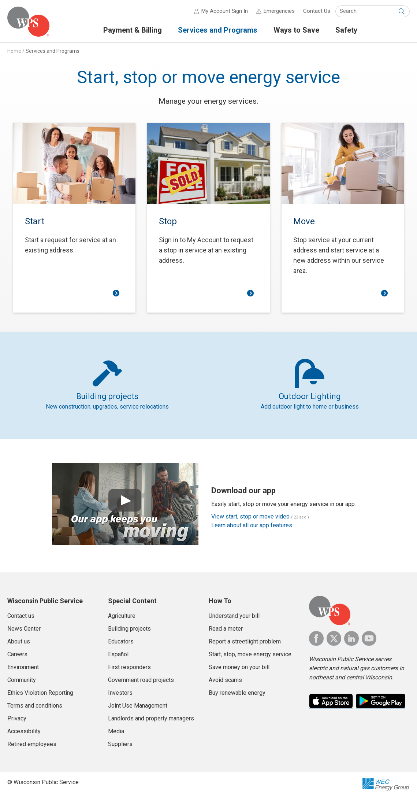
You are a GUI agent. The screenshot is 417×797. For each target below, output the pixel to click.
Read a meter (226, 628)
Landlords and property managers (151, 718)
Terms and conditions (34, 705)
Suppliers (120, 744)
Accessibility (24, 731)
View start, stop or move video (250, 516)
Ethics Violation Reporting (40, 692)
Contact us (20, 615)
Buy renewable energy (237, 692)
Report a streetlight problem (245, 641)
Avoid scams (225, 679)
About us (18, 641)
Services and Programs (52, 51)
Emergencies (279, 11)
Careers (17, 654)
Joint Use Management (137, 705)
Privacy (16, 718)
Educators (121, 641)
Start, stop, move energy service (250, 654)
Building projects (129, 628)
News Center (24, 628)
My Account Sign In (224, 11)
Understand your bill (234, 615)
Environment (23, 667)
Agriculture (121, 615)
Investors (120, 692)
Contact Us (316, 11)
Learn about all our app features (251, 525)
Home (14, 51)
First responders (129, 667)
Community (21, 679)
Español (118, 654)
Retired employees (31, 744)
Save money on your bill (239, 667)
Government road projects (141, 679)
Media (116, 731)
